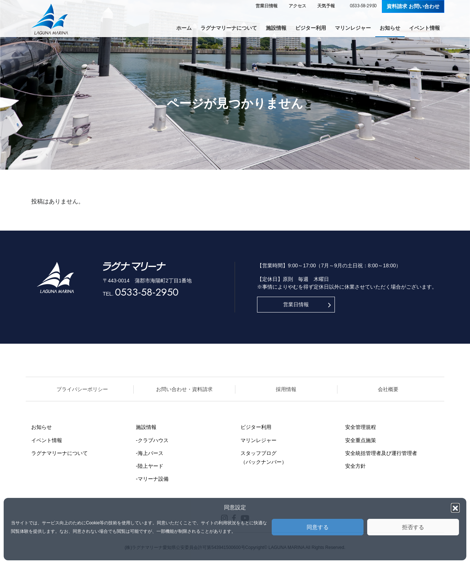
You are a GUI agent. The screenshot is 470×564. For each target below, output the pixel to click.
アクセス (297, 5)
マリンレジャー (258, 440)
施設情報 (146, 427)
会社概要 (388, 389)
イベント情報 (46, 440)
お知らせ (41, 427)
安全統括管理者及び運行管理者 (381, 453)
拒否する (413, 527)
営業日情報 (267, 5)
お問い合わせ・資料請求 (184, 389)
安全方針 (355, 466)
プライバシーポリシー (82, 389)
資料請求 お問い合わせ (413, 6)
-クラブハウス (152, 440)
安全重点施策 (360, 440)
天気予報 (326, 5)
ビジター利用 (256, 427)
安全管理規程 (360, 427)
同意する (318, 527)
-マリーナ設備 (152, 479)
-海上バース (149, 453)
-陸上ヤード (149, 466)
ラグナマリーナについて (59, 453)
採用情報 (286, 389)
